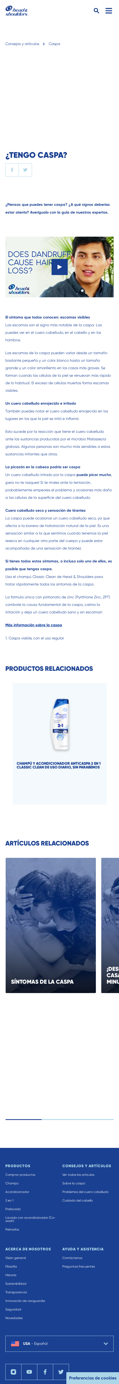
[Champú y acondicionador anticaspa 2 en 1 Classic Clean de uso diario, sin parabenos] (65, 744)
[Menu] (109, 11)
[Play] (60, 267)
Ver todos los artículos (78, 1175)
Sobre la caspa (73, 1183)
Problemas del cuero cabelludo (85, 1192)
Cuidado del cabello (77, 1200)
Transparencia (16, 1292)
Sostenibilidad (15, 1284)
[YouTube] (29, 1372)
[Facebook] (45, 1372)
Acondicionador (17, 1192)
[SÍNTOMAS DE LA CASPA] (56, 925)
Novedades (14, 1318)
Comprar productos (20, 1175)
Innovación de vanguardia (25, 1301)
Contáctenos (72, 1258)
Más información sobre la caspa (33, 625)
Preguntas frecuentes (78, 1266)
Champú (12, 1183)
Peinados (12, 1229)
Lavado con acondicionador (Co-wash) (30, 1219)
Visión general (15, 1258)
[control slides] (62, 1119)
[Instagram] (13, 1372)
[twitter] (25, 169)
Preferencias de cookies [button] (92, 1378)
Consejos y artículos (22, 44)
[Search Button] (96, 11)
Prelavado (13, 1209)
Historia (10, 1275)
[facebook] (12, 169)
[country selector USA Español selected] (59, 1344)
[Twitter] (61, 1372)
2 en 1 (9, 1200)
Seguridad (13, 1309)
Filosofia (11, 1266)
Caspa (54, 44)
